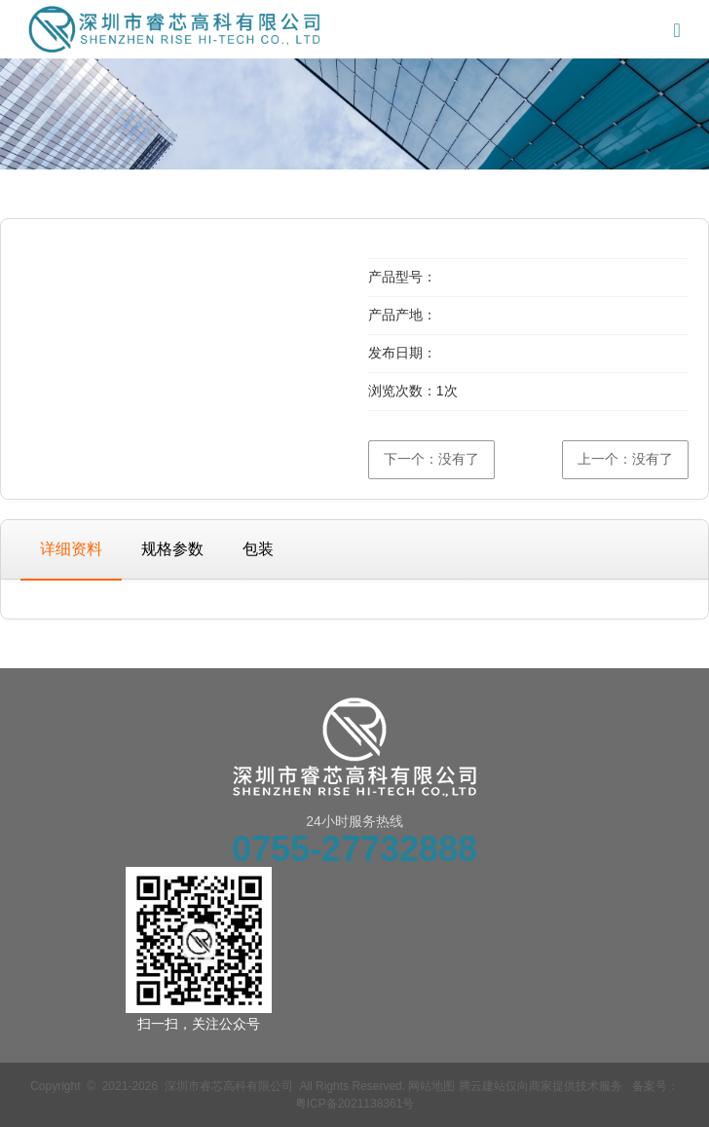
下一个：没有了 (431, 459)
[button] (318, 246)
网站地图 (431, 1086)
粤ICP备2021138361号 (355, 1103)
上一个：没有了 (625, 459)
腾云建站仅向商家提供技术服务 (540, 1086)
